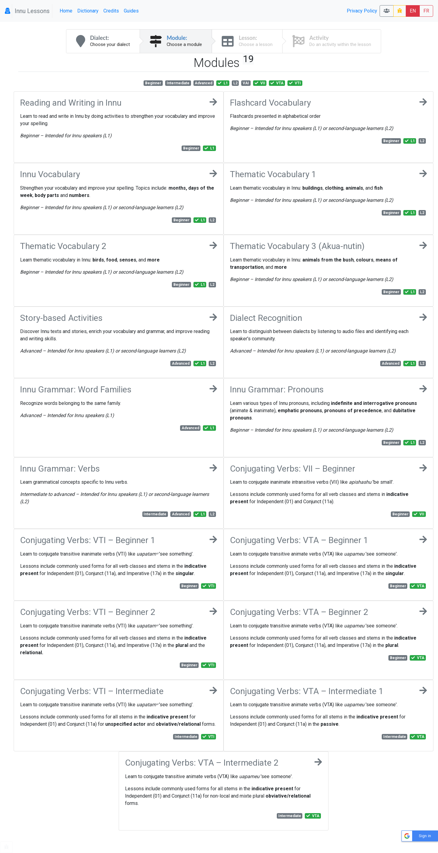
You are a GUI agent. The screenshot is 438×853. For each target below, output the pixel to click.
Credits (111, 11)
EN (413, 11)
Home (66, 11)
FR (426, 11)
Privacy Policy (362, 11)
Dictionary (88, 11)
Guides (131, 11)
